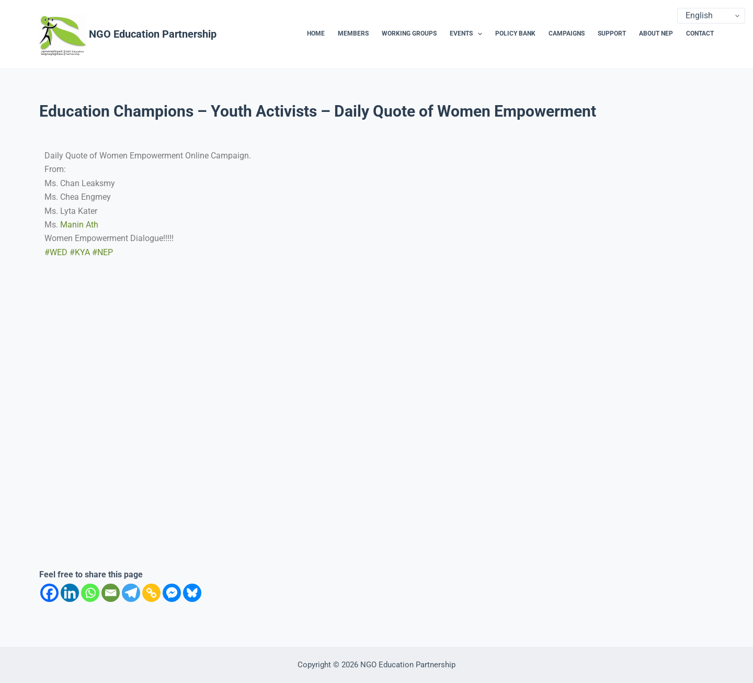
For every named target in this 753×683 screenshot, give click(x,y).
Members (353, 33)
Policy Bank (515, 33)
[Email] (110, 593)
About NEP (656, 33)
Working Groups (409, 33)
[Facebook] (49, 593)
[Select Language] (711, 16)
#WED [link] (55, 252)
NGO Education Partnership (152, 34)
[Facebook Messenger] (172, 593)
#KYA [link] (80, 252)
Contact (700, 33)
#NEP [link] (102, 252)
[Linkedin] (70, 593)
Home (316, 33)
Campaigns (567, 33)
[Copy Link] (151, 593)
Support (612, 33)
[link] (79, 225)
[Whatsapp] (90, 593)
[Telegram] (131, 593)
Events (468, 34)
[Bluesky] (192, 593)
